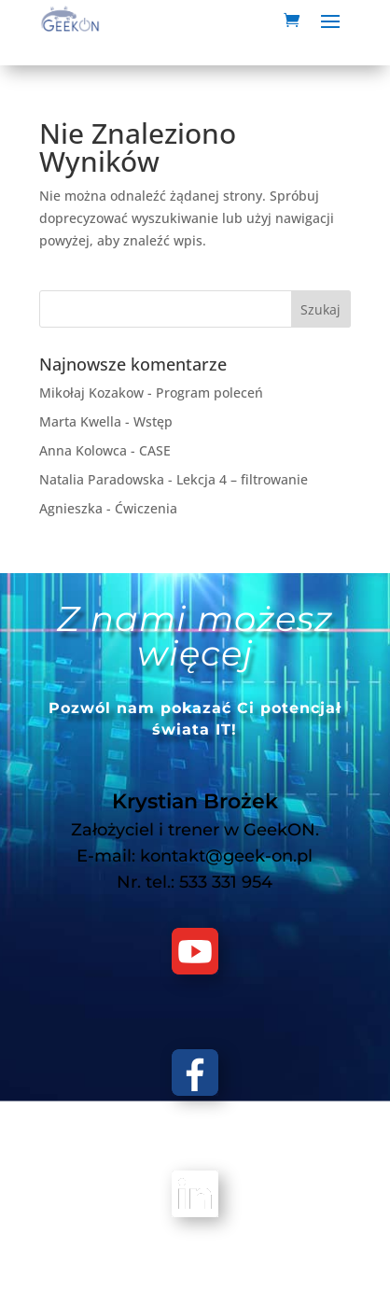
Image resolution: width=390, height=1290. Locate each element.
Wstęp (153, 421)
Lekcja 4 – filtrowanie (242, 479)
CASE (155, 450)
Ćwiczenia (146, 508)
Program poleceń (209, 392)
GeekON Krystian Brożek (223, 1256)
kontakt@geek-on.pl (226, 856)
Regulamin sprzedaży (241, 1278)
